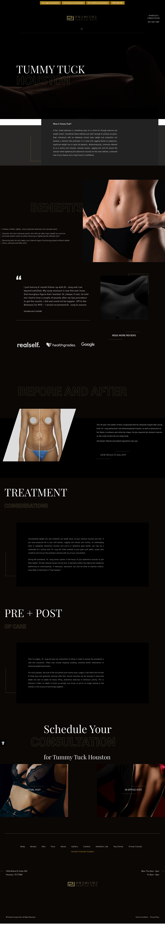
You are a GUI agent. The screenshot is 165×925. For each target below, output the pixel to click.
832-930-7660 (153, 23)
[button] (3, 743)
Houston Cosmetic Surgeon (82, 853)
